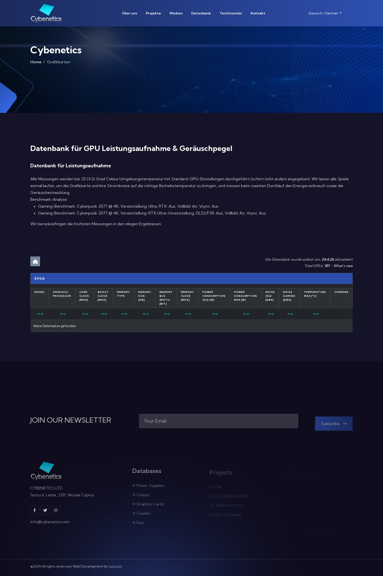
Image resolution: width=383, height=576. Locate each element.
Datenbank (201, 13)
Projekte (153, 13)
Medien (176, 13)
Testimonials (231, 13)
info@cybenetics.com (50, 525)
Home (36, 63)
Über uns (129, 13)
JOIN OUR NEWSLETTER (70, 420)
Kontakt (258, 13)
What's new (343, 266)
